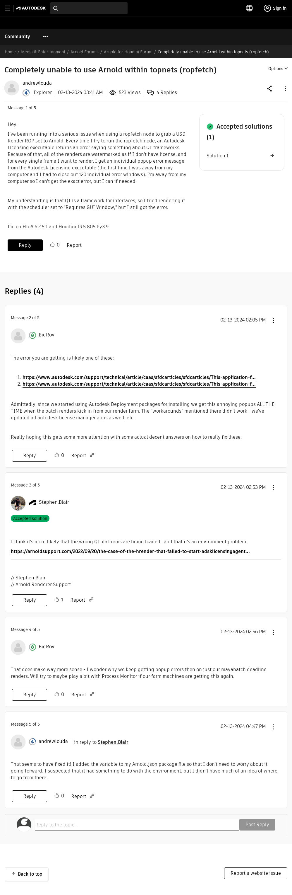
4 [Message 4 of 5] (30, 629)
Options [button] (275, 69)
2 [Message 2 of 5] (30, 318)
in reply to (101, 742)
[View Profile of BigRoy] (46, 334)
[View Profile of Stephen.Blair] (54, 502)
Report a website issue (256, 873)
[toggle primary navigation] (11, 8)
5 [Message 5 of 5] (30, 724)
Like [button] (52, 244)
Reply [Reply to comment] (29, 455)
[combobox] (89, 8)
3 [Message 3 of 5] (30, 485)
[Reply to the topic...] (137, 825)
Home (10, 52)
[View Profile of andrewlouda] (37, 83)
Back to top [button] (30, 874)
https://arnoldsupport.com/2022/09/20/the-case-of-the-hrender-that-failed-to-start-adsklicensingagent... (130, 551)
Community (17, 36)
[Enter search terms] (89, 8)
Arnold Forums (85, 52)
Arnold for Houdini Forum (128, 52)
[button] (285, 88)
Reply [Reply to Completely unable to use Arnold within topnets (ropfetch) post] (25, 245)
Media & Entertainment (43, 52)
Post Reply (257, 824)
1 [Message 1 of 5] (27, 108)
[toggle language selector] (249, 8)
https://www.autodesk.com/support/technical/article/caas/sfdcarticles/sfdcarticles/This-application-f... (139, 377)
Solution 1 (218, 155)
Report (74, 245)
